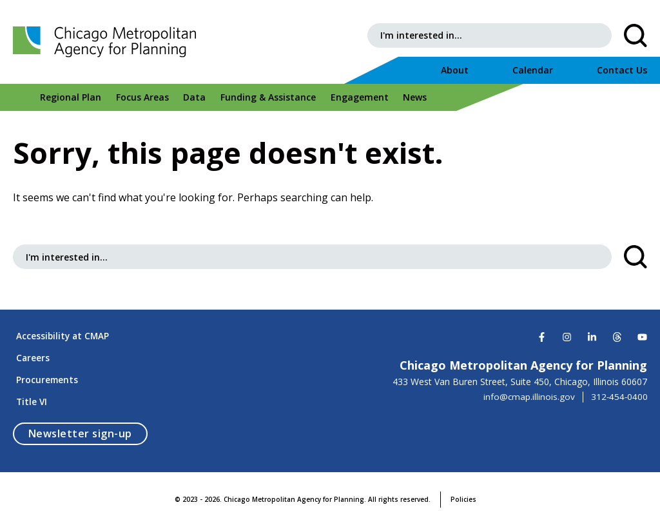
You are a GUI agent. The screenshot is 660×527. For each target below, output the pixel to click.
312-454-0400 (619, 386)
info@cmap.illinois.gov (527, 386)
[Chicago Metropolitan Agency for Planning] (116, 42)
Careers (30, 352)
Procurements (44, 376)
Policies (463, 499)
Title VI (29, 401)
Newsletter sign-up (88, 433)
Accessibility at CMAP (60, 327)
